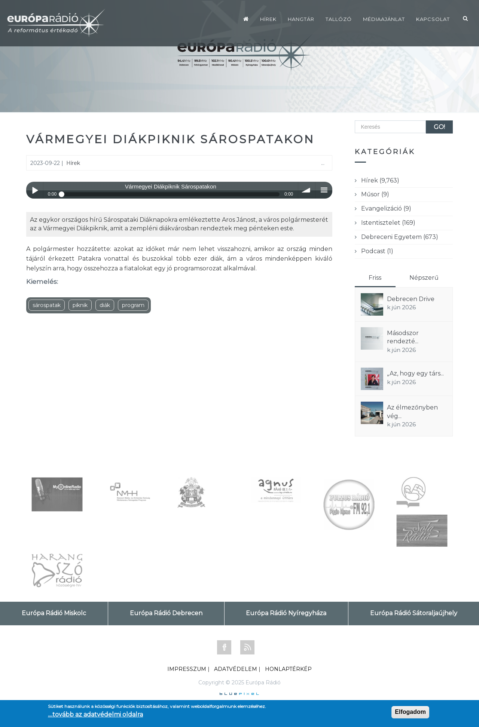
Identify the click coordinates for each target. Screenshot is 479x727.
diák (105, 305)
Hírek (268, 19)
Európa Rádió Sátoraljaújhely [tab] (413, 613)
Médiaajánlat (384, 19)
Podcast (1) (377, 251)
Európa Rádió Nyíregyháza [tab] (286, 613)
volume (306, 190)
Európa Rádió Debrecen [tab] (166, 613)
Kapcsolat (433, 19)
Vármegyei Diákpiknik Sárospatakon (170, 139)
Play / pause (34, 190)
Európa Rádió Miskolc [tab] (54, 613)
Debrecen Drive (410, 299)
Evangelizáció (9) (386, 208)
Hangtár (301, 19)
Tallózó (339, 19)
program (133, 305)
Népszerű (424, 277)
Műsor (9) (375, 194)
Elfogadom (410, 712)
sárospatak (47, 305)
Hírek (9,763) (380, 180)
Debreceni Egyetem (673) (399, 236)
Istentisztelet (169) (388, 222)
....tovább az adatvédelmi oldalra (95, 714)
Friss (375, 277)
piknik (80, 305)
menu (323, 190)
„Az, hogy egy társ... (415, 373)
